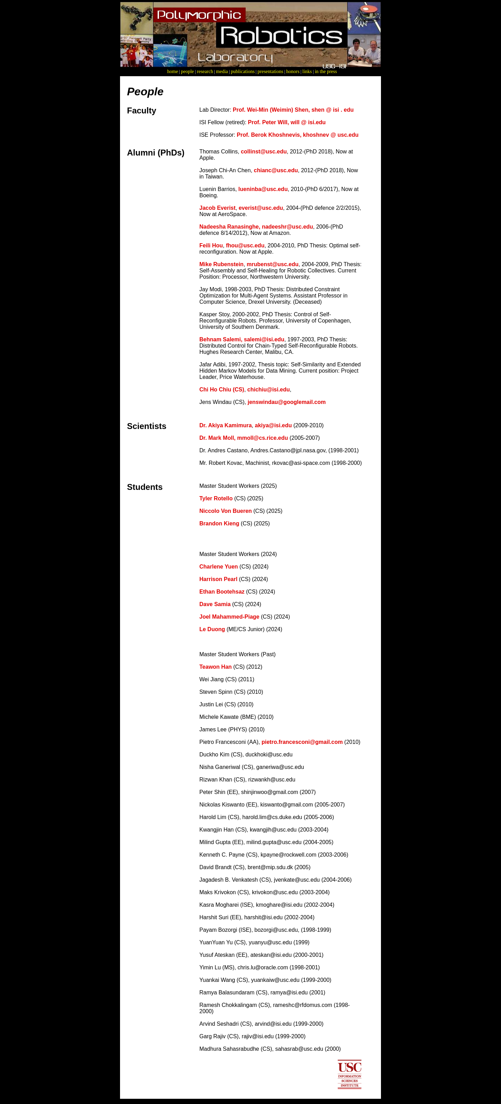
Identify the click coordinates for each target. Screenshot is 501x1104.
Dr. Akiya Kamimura (225, 425)
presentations (270, 71)
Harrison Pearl (219, 579)
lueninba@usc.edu (263, 189)
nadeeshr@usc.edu (287, 227)
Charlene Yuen (218, 567)
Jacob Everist (217, 208)
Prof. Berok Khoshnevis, (270, 135)
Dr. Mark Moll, (217, 438)
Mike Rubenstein (221, 264)
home (172, 71)
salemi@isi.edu (264, 339)
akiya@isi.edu (273, 425)
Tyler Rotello (216, 498)
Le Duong (212, 629)
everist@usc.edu (261, 208)
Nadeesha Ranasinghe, (230, 227)
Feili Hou (211, 245)
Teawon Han (215, 667)
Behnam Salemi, (220, 339)
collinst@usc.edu (264, 151)
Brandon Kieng (220, 523)
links (307, 71)
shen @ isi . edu (332, 110)
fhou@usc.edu (245, 245)
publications (242, 71)
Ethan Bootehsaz (222, 592)
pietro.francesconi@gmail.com (302, 742)
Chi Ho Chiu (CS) (221, 389)
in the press (326, 71)
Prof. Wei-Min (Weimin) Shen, (272, 110)
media (222, 71)
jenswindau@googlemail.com (287, 402)
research (205, 71)
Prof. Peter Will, (269, 122)
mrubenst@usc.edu (273, 264)
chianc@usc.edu (276, 170)
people (187, 71)
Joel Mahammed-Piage (229, 617)
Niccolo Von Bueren (226, 511)
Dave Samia (215, 604)
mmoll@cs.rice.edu (262, 438)
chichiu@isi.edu (268, 389)
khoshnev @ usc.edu (331, 135)
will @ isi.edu (308, 122)
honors (293, 71)
